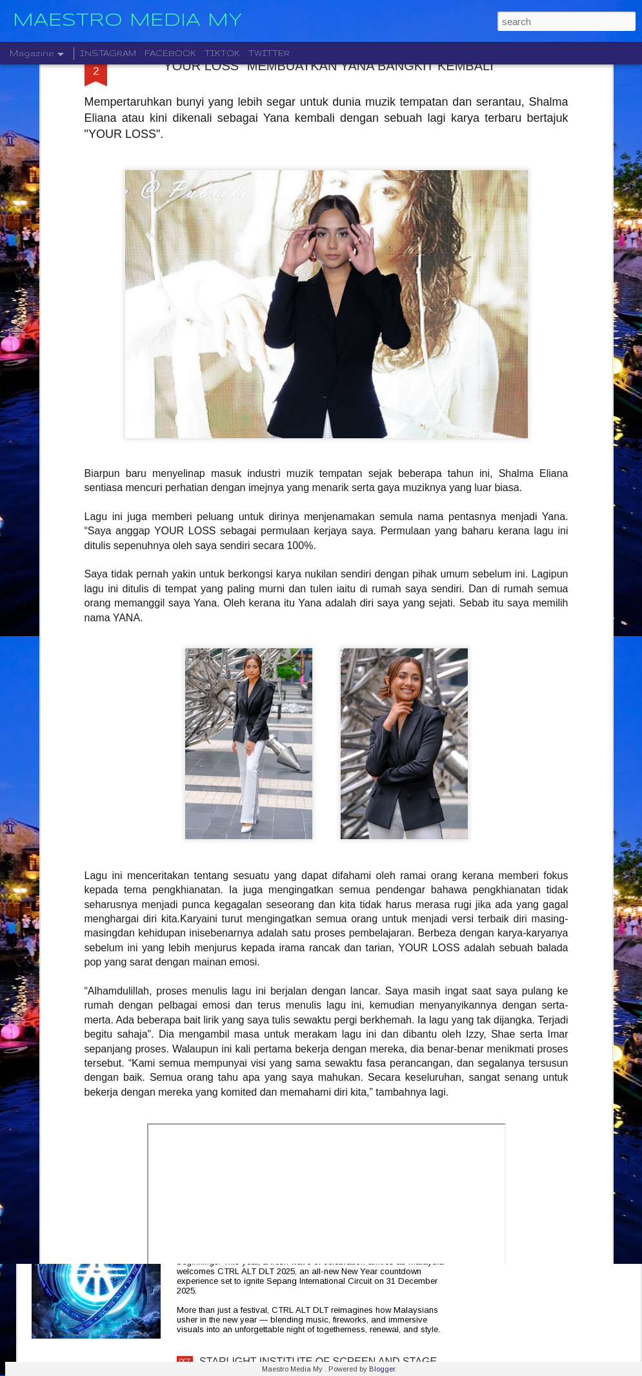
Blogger (382, 1369)
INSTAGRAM (108, 53)
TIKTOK (222, 53)
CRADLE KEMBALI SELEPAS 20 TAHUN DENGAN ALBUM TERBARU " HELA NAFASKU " (318, 928)
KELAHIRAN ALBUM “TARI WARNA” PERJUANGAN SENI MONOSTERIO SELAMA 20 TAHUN (321, 1074)
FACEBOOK (170, 53)
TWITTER (269, 53)
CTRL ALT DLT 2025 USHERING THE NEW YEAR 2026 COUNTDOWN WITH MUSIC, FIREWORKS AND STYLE (315, 1227)
